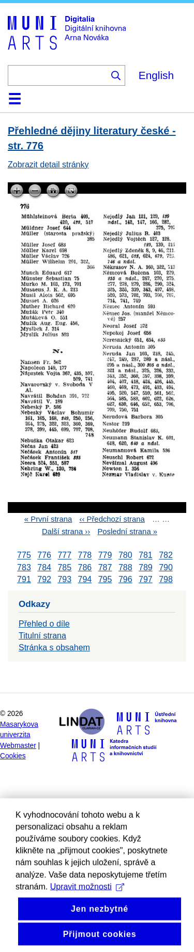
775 (24, 555)
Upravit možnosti (87, 913)
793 (64, 579)
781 (146, 555)
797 (146, 579)
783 (24, 567)
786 (85, 567)
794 (85, 579)
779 (105, 555)
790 (166, 567)
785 (64, 567)
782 (166, 555)
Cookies (13, 756)
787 (105, 567)
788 (125, 567)
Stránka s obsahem (54, 647)
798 (166, 579)
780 (125, 555)
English (156, 75)
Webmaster (18, 746)
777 (64, 555)
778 (85, 555)
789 (146, 567)
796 (125, 579)
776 (44, 555)
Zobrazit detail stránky (48, 164)
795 (105, 579)
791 (24, 579)
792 (44, 579)
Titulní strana (42, 635)
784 (44, 567)
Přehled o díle (44, 623)
